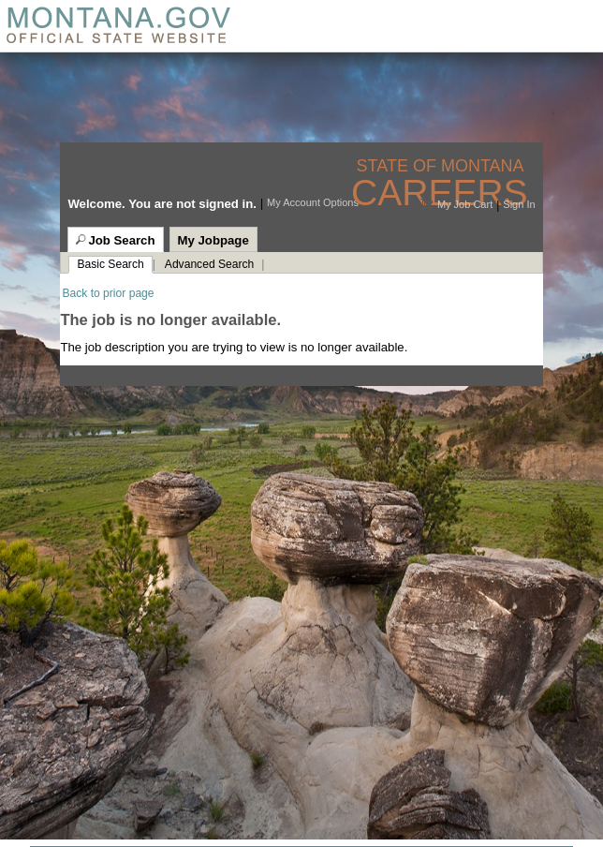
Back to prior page (108, 293)
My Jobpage (213, 240)
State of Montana (442, 166)
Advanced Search (209, 264)
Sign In (519, 204)
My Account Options (313, 202)
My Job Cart (465, 204)
